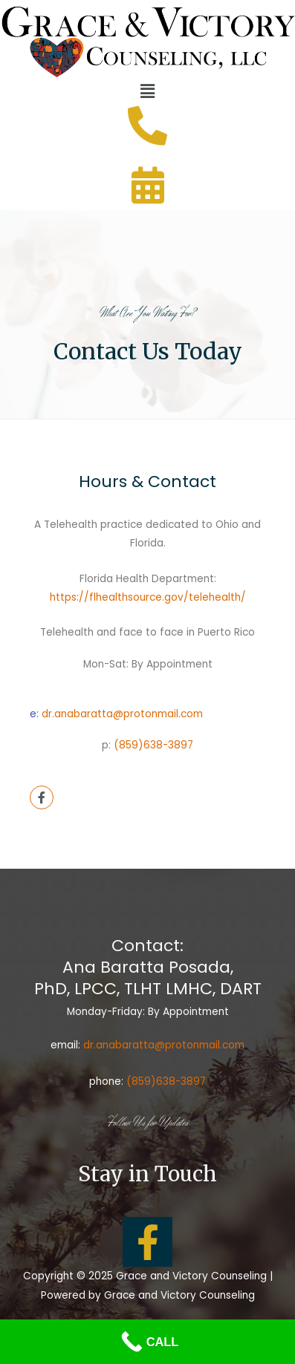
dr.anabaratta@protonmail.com (122, 714)
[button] (147, 91)
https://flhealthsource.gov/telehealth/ (148, 597)
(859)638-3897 (153, 745)
